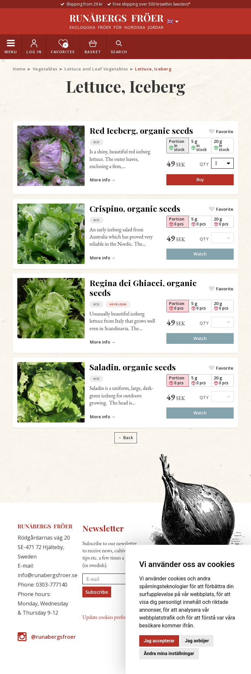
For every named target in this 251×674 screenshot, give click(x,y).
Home (19, 69)
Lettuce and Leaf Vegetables (96, 69)
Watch (200, 254)
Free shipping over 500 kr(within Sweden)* (152, 4)
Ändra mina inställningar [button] (169, 653)
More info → (102, 180)
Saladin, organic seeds (133, 366)
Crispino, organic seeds (135, 208)
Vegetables (45, 69)
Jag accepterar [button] (159, 640)
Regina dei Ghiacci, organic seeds (143, 287)
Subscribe (96, 592)
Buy (200, 179)
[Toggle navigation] (11, 46)
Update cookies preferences (109, 617)
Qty (204, 164)
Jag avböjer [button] (197, 640)
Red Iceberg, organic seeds (141, 130)
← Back (125, 437)
